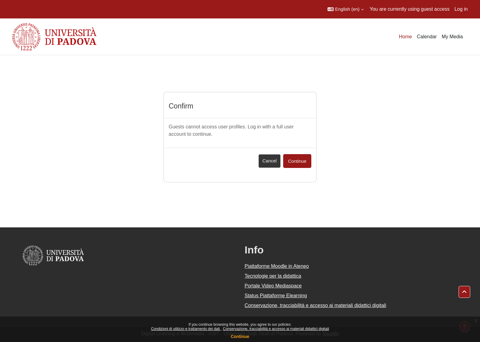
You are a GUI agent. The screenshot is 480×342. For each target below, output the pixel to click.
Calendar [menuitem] (427, 36)
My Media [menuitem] (452, 36)
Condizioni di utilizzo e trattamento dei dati (186, 329)
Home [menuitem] (405, 36)
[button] (345, 9)
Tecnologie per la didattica (273, 276)
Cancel (269, 160)
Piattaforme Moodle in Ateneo (277, 266)
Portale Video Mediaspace (273, 285)
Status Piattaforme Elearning (276, 295)
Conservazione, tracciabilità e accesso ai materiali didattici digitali (276, 329)
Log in (461, 9)
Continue (240, 336)
